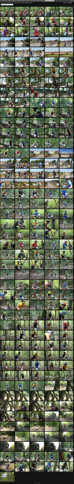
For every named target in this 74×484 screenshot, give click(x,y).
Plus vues (27, 0)
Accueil (2, 2)
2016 (12, 2)
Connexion (72, 0)
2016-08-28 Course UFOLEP (21, 2)
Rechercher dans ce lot (8, 4)
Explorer (14, 0)
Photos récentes (40, 0)
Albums (9, 0)
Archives (7, 2)
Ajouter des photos (21, 0)
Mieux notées (33, 0)
